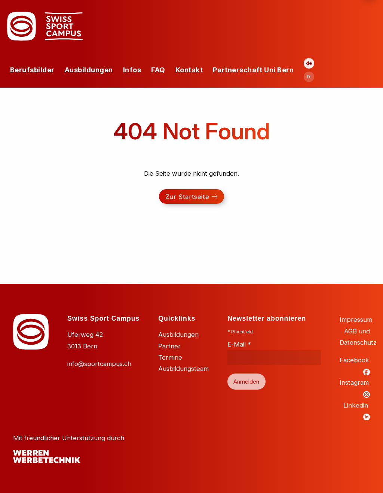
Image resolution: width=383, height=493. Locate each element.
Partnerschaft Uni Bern (253, 70)
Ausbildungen (89, 70)
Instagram (354, 382)
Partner (169, 346)
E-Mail (239, 344)
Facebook (354, 360)
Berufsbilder (32, 70)
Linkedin (355, 405)
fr (309, 76)
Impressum (356, 319)
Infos (132, 70)
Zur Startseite (187, 196)
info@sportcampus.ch (99, 364)
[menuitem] (32, 70)
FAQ (158, 70)
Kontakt (189, 70)
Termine (170, 357)
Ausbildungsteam (183, 368)
